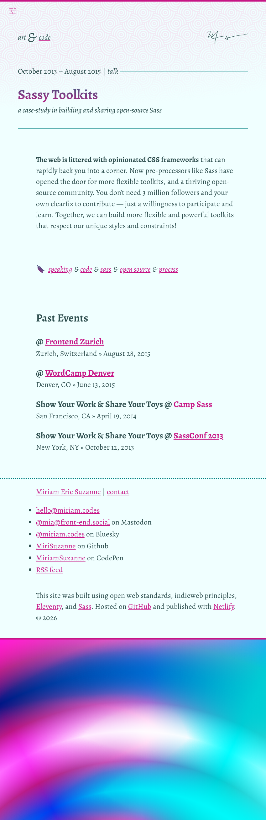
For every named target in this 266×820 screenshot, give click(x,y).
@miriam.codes (60, 534)
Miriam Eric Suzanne (68, 492)
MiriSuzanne (56, 546)
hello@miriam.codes (68, 510)
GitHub (139, 606)
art (22, 37)
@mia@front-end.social (73, 522)
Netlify (223, 606)
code (44, 37)
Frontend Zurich (74, 341)
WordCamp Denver (79, 373)
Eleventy (48, 606)
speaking (60, 269)
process (168, 269)
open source (135, 269)
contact (118, 492)
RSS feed (49, 570)
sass (105, 269)
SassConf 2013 (198, 435)
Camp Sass (193, 404)
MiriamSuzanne (61, 558)
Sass (84, 606)
